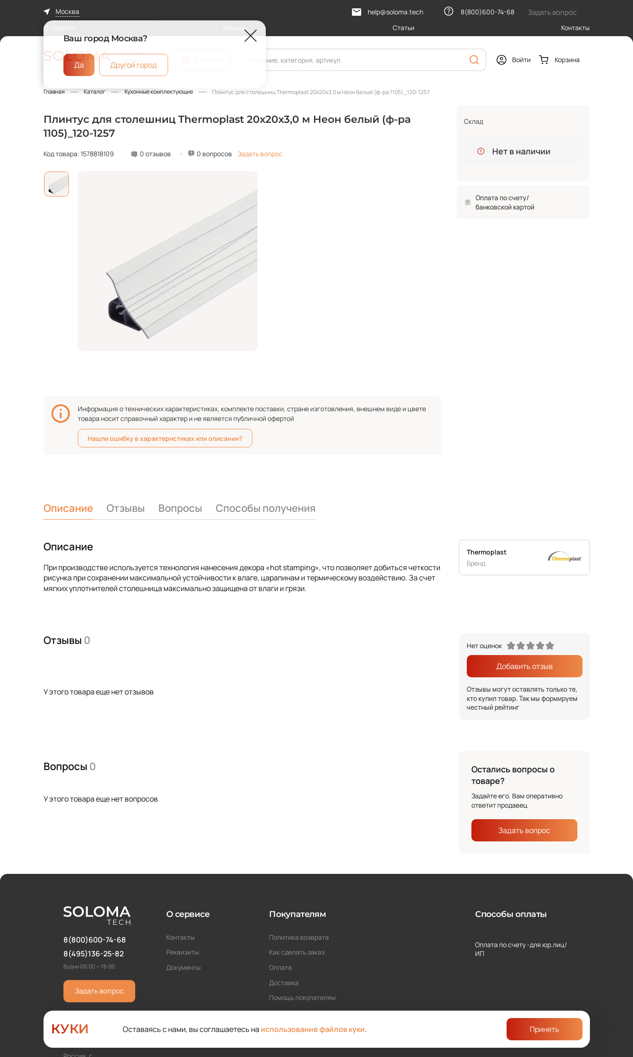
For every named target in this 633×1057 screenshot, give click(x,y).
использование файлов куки (313, 1029)
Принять (544, 1029)
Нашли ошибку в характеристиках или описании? (165, 438)
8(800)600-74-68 (94, 940)
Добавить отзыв (524, 666)
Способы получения (266, 508)
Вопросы (180, 508)
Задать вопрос (260, 153)
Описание (68, 508)
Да (79, 65)
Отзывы (126, 508)
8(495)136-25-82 (93, 954)
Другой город (133, 65)
